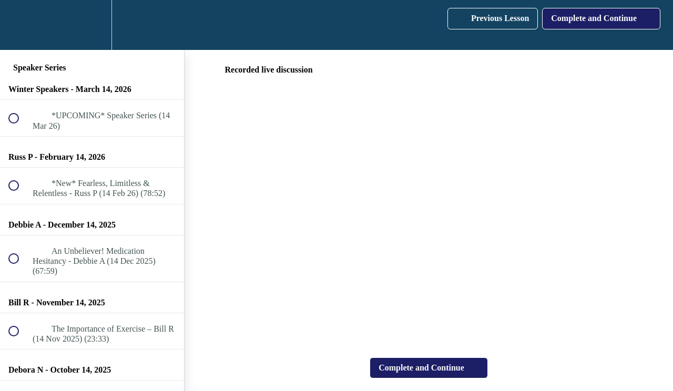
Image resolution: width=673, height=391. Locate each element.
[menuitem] (92, 25)
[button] (19, 25)
